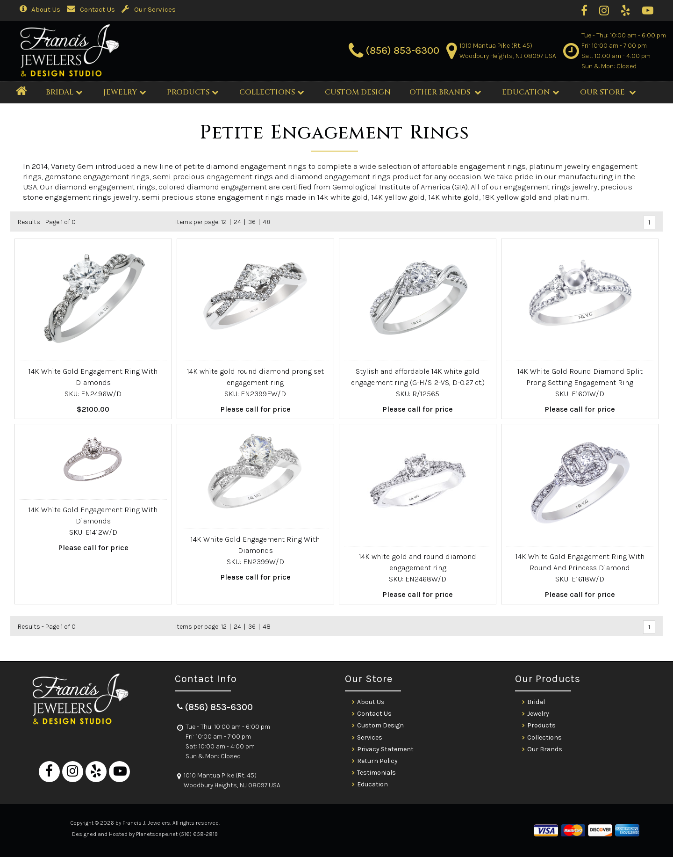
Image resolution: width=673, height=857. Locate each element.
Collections (271, 92)
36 (252, 222)
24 (237, 222)
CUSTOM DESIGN (358, 92)
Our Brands (544, 749)
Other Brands (445, 92)
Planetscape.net (157, 834)
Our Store (608, 92)
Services (369, 737)
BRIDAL (64, 92)
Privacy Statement (385, 749)
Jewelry (124, 92)
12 (224, 222)
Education (530, 92)
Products (192, 92)
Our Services (149, 9)
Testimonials (376, 773)
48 (267, 222)
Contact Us (91, 9)
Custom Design (380, 725)
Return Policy (377, 761)
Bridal (536, 702)
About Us (40, 9)
